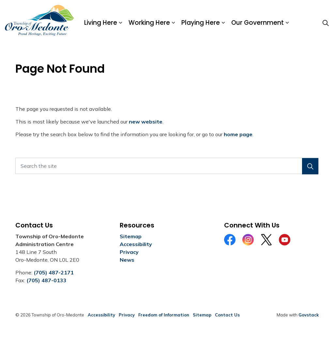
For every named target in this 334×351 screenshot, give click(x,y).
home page (238, 134)
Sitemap (131, 236)
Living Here (100, 22)
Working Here (149, 22)
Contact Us (227, 314)
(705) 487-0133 (46, 280)
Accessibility (136, 244)
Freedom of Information (163, 314)
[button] (310, 166)
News (127, 259)
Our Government (257, 22)
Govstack (308, 314)
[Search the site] (167, 166)
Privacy (129, 252)
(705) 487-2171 (54, 272)
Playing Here (200, 22)
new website (145, 121)
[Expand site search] (325, 23)
